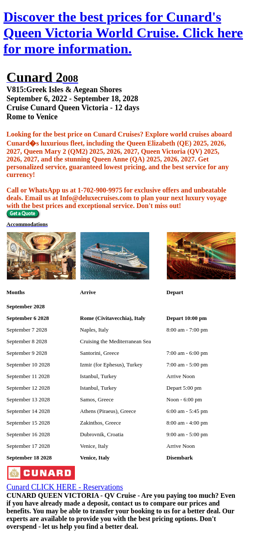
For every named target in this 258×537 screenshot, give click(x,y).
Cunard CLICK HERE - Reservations (64, 487)
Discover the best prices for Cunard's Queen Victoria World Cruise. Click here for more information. (123, 32)
